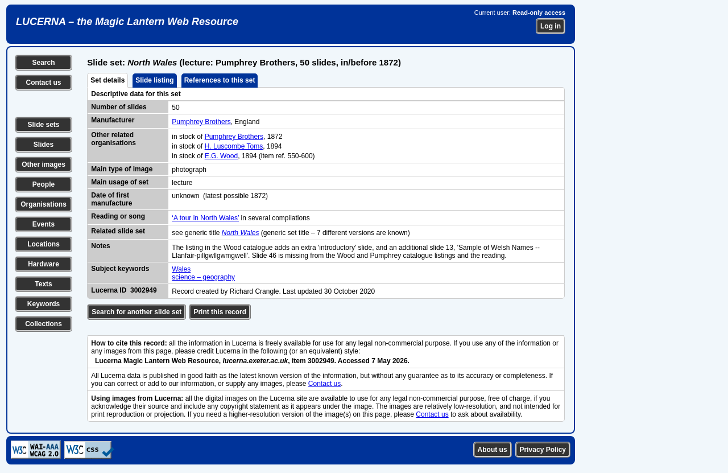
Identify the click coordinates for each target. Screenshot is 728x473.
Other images (43, 164)
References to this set (219, 80)
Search (43, 63)
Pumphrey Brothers (201, 122)
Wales (181, 269)
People (43, 184)
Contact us (43, 83)
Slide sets (43, 125)
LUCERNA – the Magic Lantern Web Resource (127, 21)
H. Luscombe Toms (234, 146)
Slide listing (154, 80)
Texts (43, 284)
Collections (43, 324)
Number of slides (118, 107)
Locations (43, 244)
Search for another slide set (136, 312)
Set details (107, 80)
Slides (43, 145)
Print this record (219, 312)
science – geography (203, 277)
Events (43, 224)
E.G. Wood (221, 156)
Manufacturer (112, 120)
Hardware (43, 264)
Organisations (43, 204)
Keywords (43, 304)
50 (175, 108)
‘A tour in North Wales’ (205, 218)
